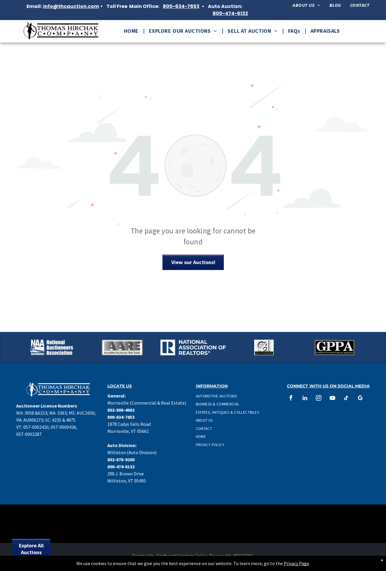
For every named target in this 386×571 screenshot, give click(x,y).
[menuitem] (306, 5)
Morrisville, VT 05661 (128, 431)
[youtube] (332, 399)
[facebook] (291, 399)
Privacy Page (296, 563)
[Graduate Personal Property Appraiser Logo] (334, 347)
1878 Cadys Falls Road (129, 424)
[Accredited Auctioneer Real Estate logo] (122, 347)
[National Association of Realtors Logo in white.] (193, 347)
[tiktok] (346, 399)
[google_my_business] (360, 399)
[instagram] (319, 399)
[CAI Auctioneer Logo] (264, 347)
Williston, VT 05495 (126, 481)
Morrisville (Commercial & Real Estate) (146, 403)
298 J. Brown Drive (125, 474)
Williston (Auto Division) (132, 452)
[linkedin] (305, 399)
